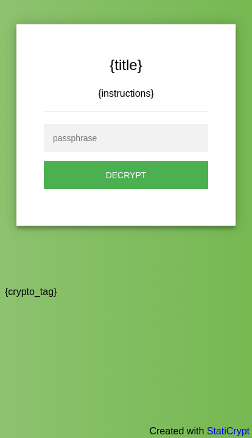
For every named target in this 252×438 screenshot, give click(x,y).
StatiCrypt (228, 431)
